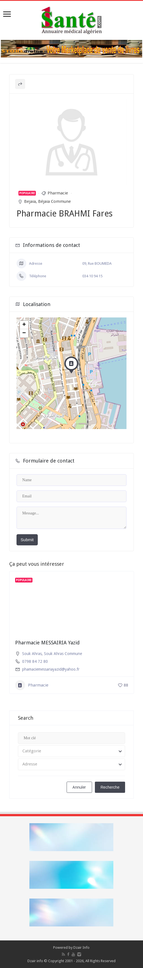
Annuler (79, 787)
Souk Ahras (32, 653)
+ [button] (24, 325)
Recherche (109, 787)
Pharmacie (58, 193)
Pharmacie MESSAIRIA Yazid (47, 643)
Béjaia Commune (54, 201)
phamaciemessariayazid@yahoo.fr (50, 669)
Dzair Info (81, 947)
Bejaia (30, 201)
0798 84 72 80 (35, 661)
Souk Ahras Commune (63, 653)
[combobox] (71, 751)
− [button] (24, 333)
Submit (27, 539)
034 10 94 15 (92, 276)
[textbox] (71, 751)
